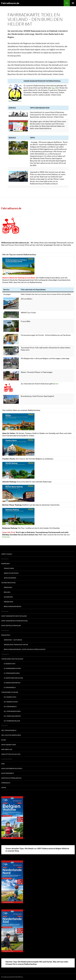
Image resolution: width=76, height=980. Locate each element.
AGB (3, 764)
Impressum (5, 783)
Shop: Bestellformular (11, 625)
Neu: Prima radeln (8, 730)
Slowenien (8, 597)
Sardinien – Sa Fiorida (13, 640)
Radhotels (5, 635)
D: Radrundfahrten (12, 683)
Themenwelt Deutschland (12, 659)
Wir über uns (6, 749)
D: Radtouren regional (13, 678)
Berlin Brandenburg (12, 606)
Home (3, 787)
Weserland (8, 602)
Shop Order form (8, 745)
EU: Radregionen (11, 702)
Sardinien (8, 587)
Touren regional (8, 583)
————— (4, 726)
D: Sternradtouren (12, 673)
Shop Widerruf (7, 773)
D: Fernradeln (10, 687)
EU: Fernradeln (10, 706)
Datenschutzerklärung (11, 778)
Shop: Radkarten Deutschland (14, 616)
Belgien (7, 592)
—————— (5, 630)
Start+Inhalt (6, 554)
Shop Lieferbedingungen (11, 768)
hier (57, 384)
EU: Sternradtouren (12, 711)
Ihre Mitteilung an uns (10, 754)
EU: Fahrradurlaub (12, 721)
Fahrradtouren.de (10, 3)
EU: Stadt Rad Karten (12, 716)
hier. (53, 88)
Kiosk (3, 740)
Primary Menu (73, 3)
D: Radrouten (9, 664)
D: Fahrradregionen (12, 668)
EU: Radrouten (10, 697)
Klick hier (6, 537)
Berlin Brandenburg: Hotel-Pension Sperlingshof (25, 649)
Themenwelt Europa (9, 692)
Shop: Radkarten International (14, 621)
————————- (6, 759)
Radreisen (5, 564)
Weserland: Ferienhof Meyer (16, 645)
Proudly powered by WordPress (12, 977)
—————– (5, 559)
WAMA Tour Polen (11, 573)
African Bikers (10, 578)
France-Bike (9, 568)
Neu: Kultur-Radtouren (11, 735)
